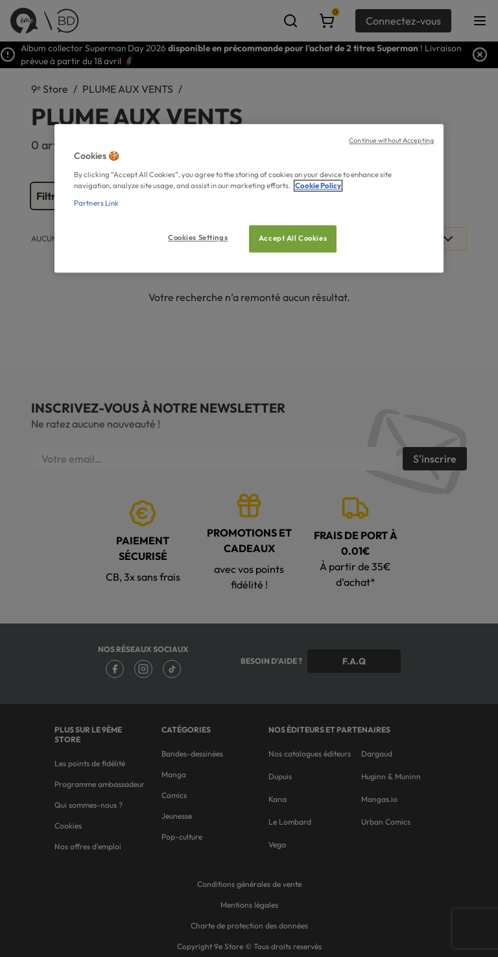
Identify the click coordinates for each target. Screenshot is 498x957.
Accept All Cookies (293, 238)
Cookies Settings (198, 237)
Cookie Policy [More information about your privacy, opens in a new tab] (318, 185)
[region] (249, 199)
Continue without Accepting (391, 140)
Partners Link (96, 203)
